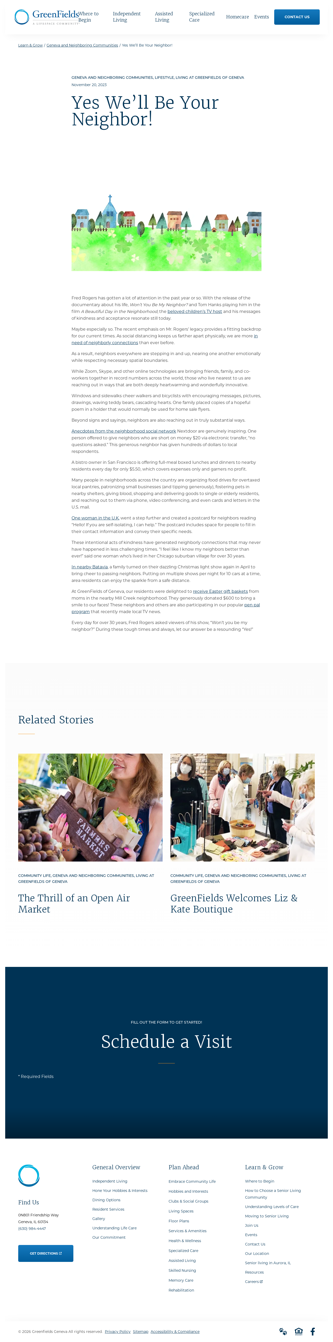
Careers (253, 1280)
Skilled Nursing (182, 1270)
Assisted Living (182, 1260)
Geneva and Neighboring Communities (82, 45)
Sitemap (140, 1331)
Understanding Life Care (114, 1228)
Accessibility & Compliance (175, 1331)
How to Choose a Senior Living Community (273, 1194)
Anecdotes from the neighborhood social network (124, 431)
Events (251, 1234)
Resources (254, 1272)
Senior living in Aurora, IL (268, 1263)
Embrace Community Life (192, 1181)
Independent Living (109, 1181)
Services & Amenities (188, 1231)
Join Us (251, 1225)
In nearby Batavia (90, 566)
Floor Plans (179, 1221)
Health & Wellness (185, 1240)
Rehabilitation (181, 1290)
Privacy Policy (118, 1331)
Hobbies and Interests (188, 1191)
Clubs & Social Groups (188, 1201)
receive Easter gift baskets (220, 591)
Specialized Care (183, 1250)
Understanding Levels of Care (272, 1206)
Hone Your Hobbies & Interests (120, 1190)
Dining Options (106, 1200)
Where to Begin (259, 1181)
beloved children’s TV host (195, 311)
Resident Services (108, 1209)
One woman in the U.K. (95, 518)
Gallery (98, 1218)
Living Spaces (181, 1211)
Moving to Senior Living (267, 1216)
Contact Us (255, 1244)
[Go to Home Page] (47, 22)
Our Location (257, 1253)
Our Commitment (109, 1237)
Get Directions (46, 1250)
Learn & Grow (30, 45)
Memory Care (181, 1280)
